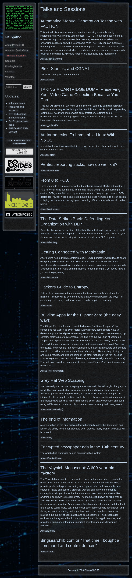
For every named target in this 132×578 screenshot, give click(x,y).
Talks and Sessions (15, 55)
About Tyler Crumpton (52, 370)
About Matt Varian (49, 209)
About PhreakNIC (14, 45)
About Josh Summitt (51, 58)
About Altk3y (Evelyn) (51, 409)
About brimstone (49, 277)
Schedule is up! (16, 103)
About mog (46, 437)
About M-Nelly (47, 154)
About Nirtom (47, 79)
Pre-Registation (13, 66)
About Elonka (47, 530)
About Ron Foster (49, 170)
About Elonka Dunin (51, 458)
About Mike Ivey (48, 242)
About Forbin (47, 551)
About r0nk (46, 305)
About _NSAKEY (49, 125)
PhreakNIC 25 (91, 570)
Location (9, 71)
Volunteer (10, 77)
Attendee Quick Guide (17, 50)
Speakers (10, 60)
